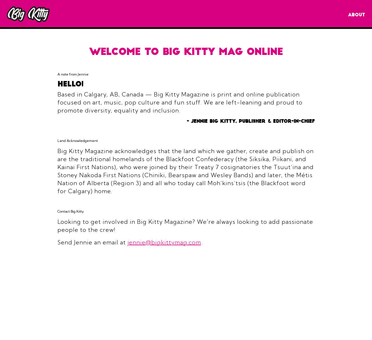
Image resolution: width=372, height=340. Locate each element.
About (356, 15)
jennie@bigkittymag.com (164, 242)
